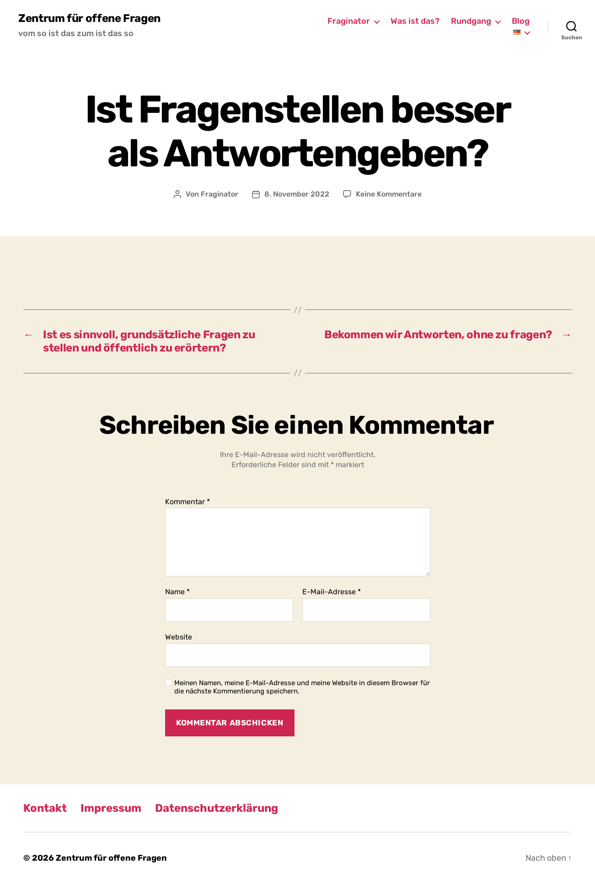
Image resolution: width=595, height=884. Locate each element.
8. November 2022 (296, 194)
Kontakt (45, 808)
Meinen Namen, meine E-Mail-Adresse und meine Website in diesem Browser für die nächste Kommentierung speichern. (302, 687)
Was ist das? (415, 21)
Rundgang (471, 21)
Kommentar (187, 502)
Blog (521, 21)
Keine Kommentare (389, 194)
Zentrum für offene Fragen (89, 18)
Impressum (110, 808)
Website (178, 637)
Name (177, 592)
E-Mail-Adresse (331, 592)
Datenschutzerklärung (216, 808)
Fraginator (348, 21)
